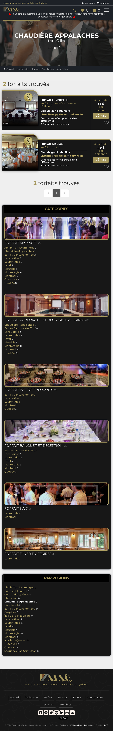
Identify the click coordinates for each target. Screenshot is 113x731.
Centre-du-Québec (16, 594)
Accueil (14, 697)
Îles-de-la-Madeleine (17, 615)
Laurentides (12, 261)
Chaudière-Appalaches (19, 251)
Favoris (77, 697)
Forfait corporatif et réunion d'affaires (58, 105)
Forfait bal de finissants (30, 390)
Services (62, 697)
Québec (9, 282)
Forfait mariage (50, 147)
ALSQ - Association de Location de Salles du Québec (17, 9)
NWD (105, 725)
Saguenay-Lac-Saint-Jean (20, 650)
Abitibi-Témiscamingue (19, 247)
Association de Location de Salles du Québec (25, 3)
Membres (103, 3)
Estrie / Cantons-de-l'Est (19, 254)
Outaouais (11, 279)
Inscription (88, 3)
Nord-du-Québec (15, 640)
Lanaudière (11, 258)
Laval (7, 265)
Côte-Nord (11, 605)
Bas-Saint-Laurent (15, 591)
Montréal (10, 275)
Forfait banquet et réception (35, 446)
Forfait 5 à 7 (17, 509)
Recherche (31, 697)
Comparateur (95, 697)
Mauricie (9, 268)
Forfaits (48, 697)
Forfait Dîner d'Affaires (29, 554)
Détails (101, 115)
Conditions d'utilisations (84, 725)
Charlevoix (11, 598)
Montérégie (11, 272)
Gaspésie (10, 612)
